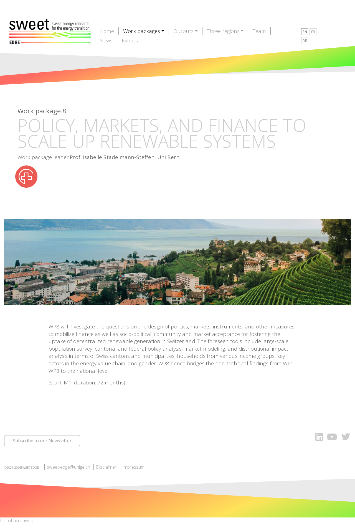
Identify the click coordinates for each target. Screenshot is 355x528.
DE (305, 40)
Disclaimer (106, 467)
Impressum (133, 467)
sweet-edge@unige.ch (68, 467)
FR (313, 31)
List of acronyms (16, 520)
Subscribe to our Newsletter (42, 441)
